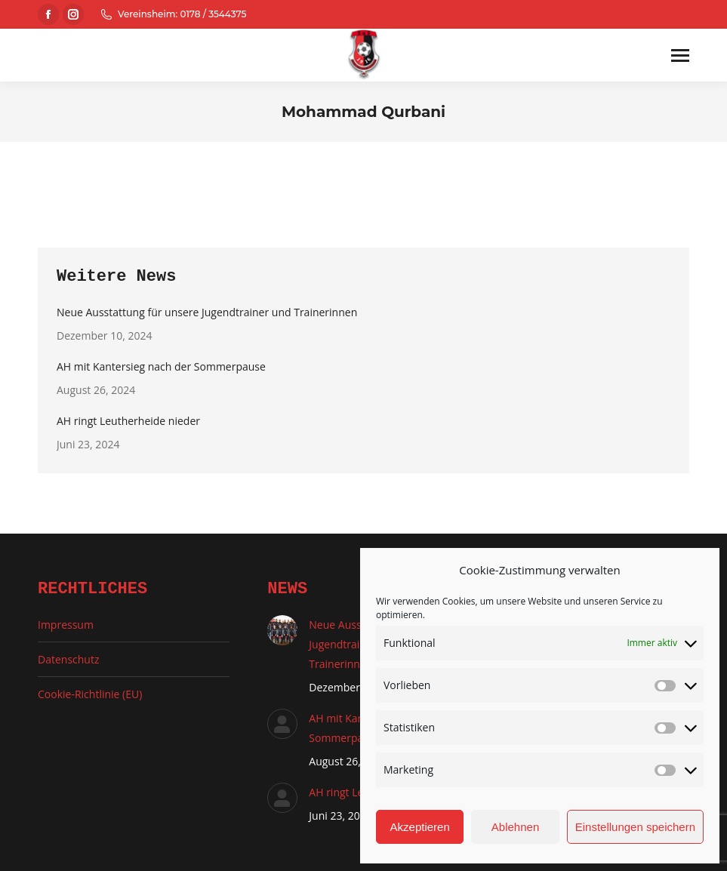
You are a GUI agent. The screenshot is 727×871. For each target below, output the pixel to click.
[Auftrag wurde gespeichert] (282, 630)
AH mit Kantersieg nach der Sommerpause (161, 366)
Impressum (66, 624)
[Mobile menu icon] (680, 55)
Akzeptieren (420, 826)
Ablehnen (515, 826)
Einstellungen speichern (635, 826)
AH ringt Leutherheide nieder (128, 421)
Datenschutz (68, 659)
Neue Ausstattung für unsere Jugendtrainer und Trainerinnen (207, 312)
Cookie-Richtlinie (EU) (90, 694)
